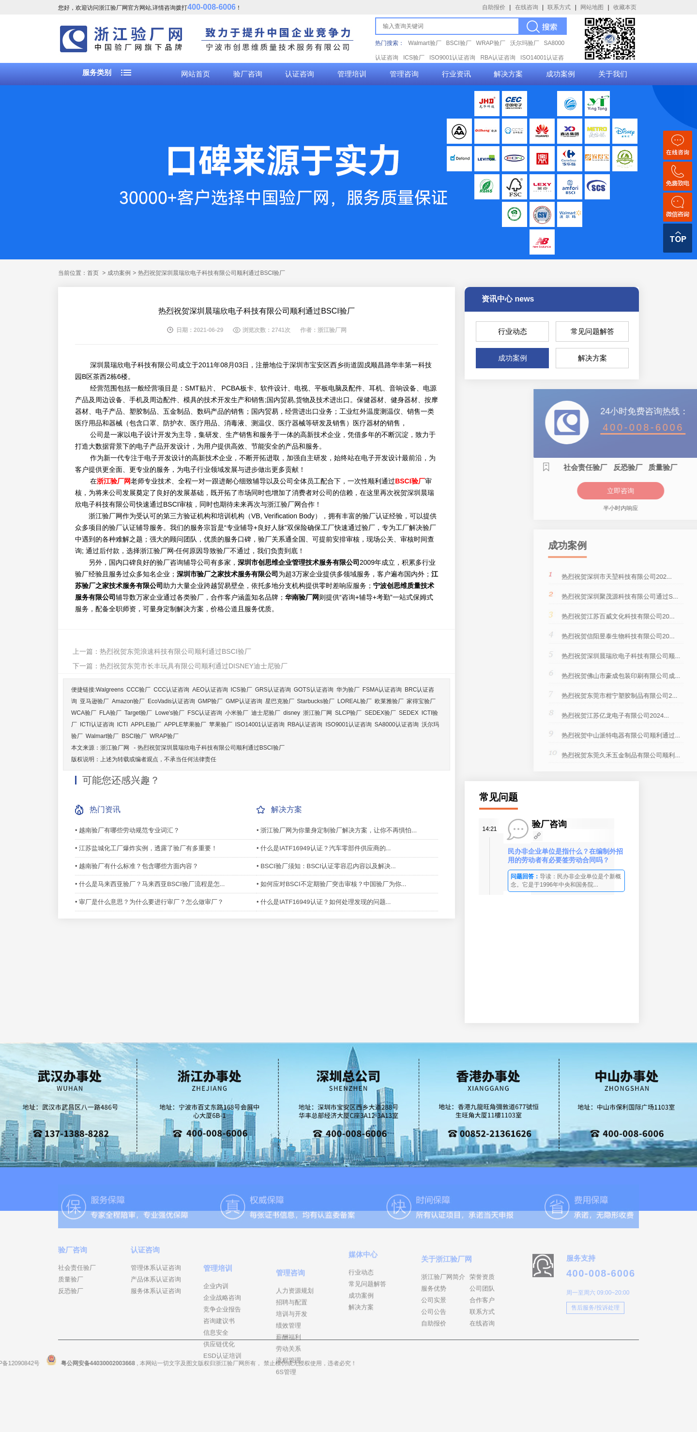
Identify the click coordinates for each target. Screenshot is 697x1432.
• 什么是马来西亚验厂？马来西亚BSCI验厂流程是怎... (150, 884)
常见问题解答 (592, 331)
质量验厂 (70, 1304)
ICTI (122, 724)
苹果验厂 (220, 724)
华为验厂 (348, 689)
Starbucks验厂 (315, 701)
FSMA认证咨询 (382, 689)
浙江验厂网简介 (443, 1313)
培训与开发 (291, 1367)
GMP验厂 (210, 701)
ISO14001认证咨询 (260, 724)
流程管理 (288, 1413)
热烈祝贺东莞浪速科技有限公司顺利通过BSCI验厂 (175, 651)
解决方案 (508, 74)
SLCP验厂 (348, 712)
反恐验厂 (70, 1315)
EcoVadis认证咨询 (171, 701)
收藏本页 (624, 7)
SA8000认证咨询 (397, 724)
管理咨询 (404, 74)
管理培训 (351, 74)
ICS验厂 (413, 57)
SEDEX (409, 712)
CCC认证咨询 (171, 689)
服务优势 (433, 1324)
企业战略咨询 (222, 1345)
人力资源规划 (295, 1343)
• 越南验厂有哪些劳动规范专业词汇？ (127, 830)
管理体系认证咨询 (156, 1292)
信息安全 (215, 1380)
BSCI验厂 (458, 43)
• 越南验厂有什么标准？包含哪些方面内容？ (136, 866)
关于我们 (612, 74)
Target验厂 (138, 712)
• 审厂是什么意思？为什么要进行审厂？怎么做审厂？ (149, 901)
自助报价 (493, 7)
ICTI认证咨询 (97, 724)
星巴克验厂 (279, 701)
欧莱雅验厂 (389, 701)
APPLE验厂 (146, 724)
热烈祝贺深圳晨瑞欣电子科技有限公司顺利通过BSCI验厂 (211, 747)
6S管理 (286, 1425)
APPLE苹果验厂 (185, 724)
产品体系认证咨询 (156, 1304)
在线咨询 (526, 7)
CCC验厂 (138, 689)
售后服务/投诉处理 (595, 1336)
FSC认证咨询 (204, 712)
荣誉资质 (482, 1313)
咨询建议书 (219, 1368)
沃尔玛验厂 (524, 43)
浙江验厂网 (317, 712)
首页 (93, 273)
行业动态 (512, 331)
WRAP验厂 (490, 43)
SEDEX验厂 (380, 712)
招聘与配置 (291, 1355)
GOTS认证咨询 (313, 689)
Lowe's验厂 (169, 712)
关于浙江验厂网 (446, 1295)
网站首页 (195, 74)
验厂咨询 (247, 74)
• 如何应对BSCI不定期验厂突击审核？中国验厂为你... (331, 884)
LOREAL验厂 (354, 701)
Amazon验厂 (128, 701)
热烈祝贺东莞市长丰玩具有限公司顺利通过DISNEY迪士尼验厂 (194, 666)
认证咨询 (299, 74)
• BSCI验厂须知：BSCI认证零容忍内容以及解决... (326, 866)
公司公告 (433, 1348)
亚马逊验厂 (94, 701)
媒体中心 (363, 1285)
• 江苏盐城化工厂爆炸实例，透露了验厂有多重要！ (146, 848)
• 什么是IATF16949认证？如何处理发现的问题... (324, 901)
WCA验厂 (83, 712)
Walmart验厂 (424, 43)
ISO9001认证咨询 (452, 57)
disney (291, 712)
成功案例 (560, 74)
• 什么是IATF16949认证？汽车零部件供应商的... (324, 848)
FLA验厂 (110, 712)
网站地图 (592, 7)
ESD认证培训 (222, 1403)
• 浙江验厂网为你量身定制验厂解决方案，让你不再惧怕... (337, 830)
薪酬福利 (288, 1390)
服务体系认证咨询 (156, 1315)
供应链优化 (219, 1391)
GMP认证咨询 (244, 701)
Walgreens (109, 689)
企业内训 (215, 1333)
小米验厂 (236, 712)
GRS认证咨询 (273, 689)
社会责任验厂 (77, 1292)
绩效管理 (288, 1378)
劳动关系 (288, 1401)
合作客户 (482, 1336)
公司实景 (433, 1336)
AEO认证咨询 (209, 689)
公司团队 (482, 1324)
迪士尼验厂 (265, 712)
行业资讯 (456, 74)
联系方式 (559, 7)
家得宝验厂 (421, 701)
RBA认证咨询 (497, 57)
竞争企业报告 (222, 1356)
